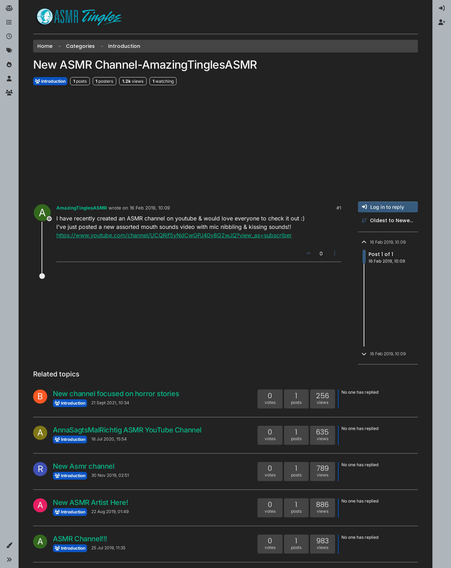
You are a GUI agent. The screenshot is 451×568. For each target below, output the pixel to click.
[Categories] (9, 22)
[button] (9, 545)
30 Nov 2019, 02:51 (110, 475)
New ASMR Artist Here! (90, 502)
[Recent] (9, 36)
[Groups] (9, 93)
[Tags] (9, 50)
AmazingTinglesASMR (81, 208)
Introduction (50, 81)
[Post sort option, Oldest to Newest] (388, 220)
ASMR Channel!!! (80, 539)
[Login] (441, 8)
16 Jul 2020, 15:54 (109, 439)
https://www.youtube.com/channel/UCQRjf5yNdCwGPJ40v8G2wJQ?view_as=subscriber (174, 235)
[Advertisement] (225, 143)
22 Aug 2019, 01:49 (110, 511)
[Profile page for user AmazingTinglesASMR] (42, 212)
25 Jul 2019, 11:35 (108, 547)
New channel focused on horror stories (116, 393)
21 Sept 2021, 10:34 (110, 402)
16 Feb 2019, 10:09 (150, 208)
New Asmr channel (84, 466)
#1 (338, 208)
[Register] (441, 22)
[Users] (9, 79)
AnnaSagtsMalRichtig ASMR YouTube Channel (127, 430)
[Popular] (9, 64)
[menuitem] (441, 8)
